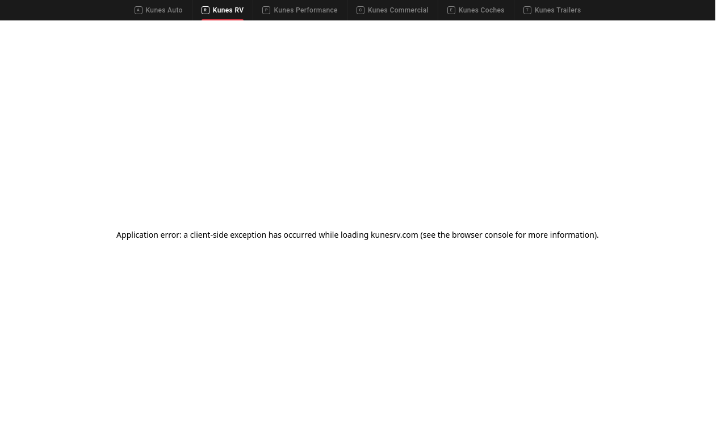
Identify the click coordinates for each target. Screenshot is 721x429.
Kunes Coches (476, 10)
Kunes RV (223, 10)
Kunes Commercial (393, 10)
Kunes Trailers (552, 10)
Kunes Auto (159, 10)
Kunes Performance (299, 10)
